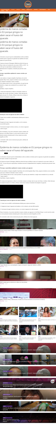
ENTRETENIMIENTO (43, 9)
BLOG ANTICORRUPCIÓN (5, 9)
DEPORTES (35, 9)
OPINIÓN (23, 9)
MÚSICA (2, 10)
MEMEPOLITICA (29, 9)
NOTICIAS (18, 9)
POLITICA (12, 9)
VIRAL (49, 9)
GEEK (7, 10)
